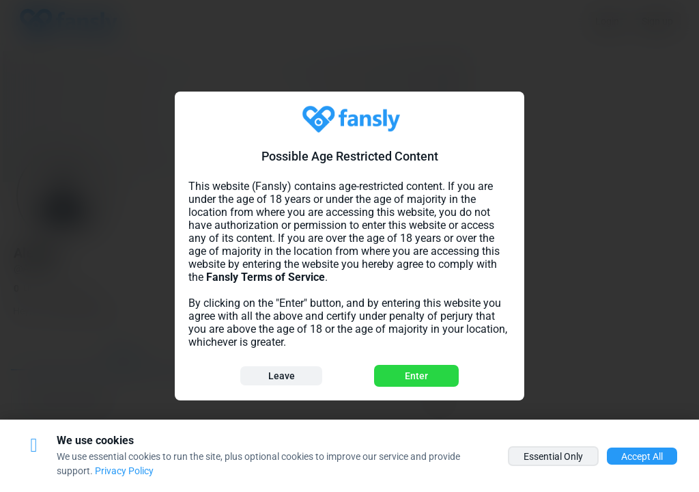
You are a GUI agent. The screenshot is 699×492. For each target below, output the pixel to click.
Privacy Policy (124, 470)
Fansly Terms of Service (265, 277)
